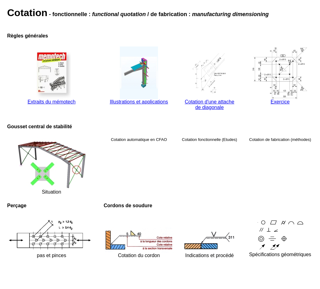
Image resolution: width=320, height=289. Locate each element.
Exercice (280, 101)
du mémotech (60, 101)
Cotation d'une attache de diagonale (209, 104)
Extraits (37, 101)
